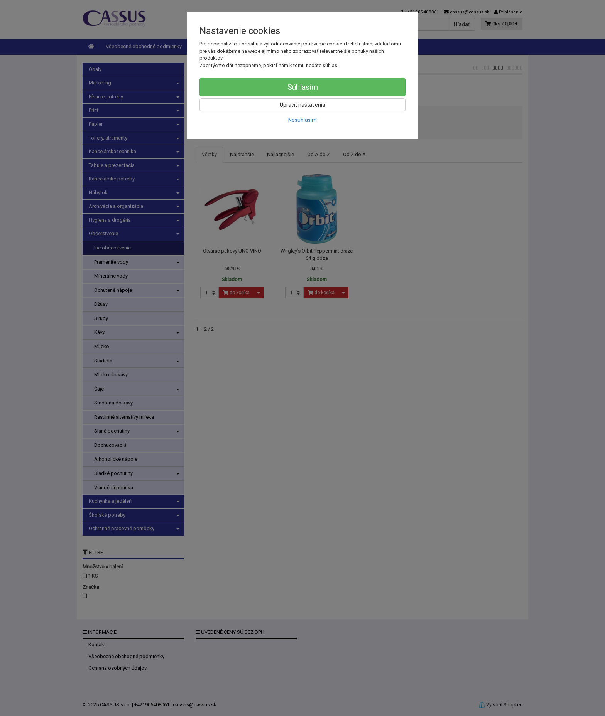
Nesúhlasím (302, 120)
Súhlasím (302, 87)
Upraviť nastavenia (302, 105)
